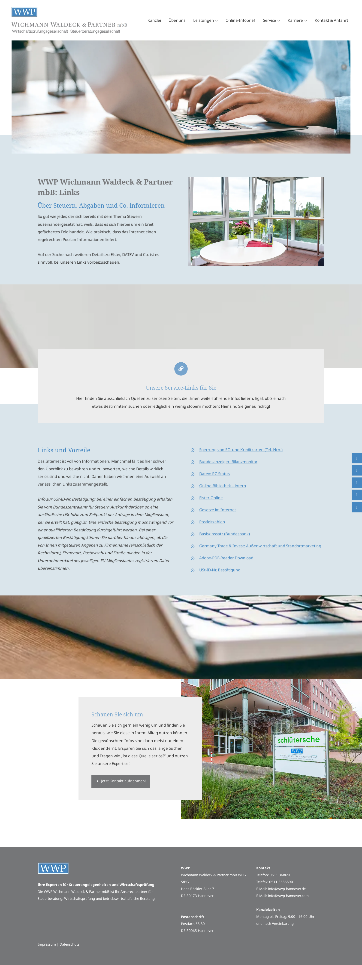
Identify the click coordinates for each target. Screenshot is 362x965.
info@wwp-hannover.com (288, 895)
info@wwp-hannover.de (287, 888)
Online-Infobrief (240, 20)
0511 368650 (280, 875)
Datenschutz (69, 944)
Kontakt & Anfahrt (331, 20)
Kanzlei (154, 20)
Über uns (177, 20)
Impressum (47, 944)
